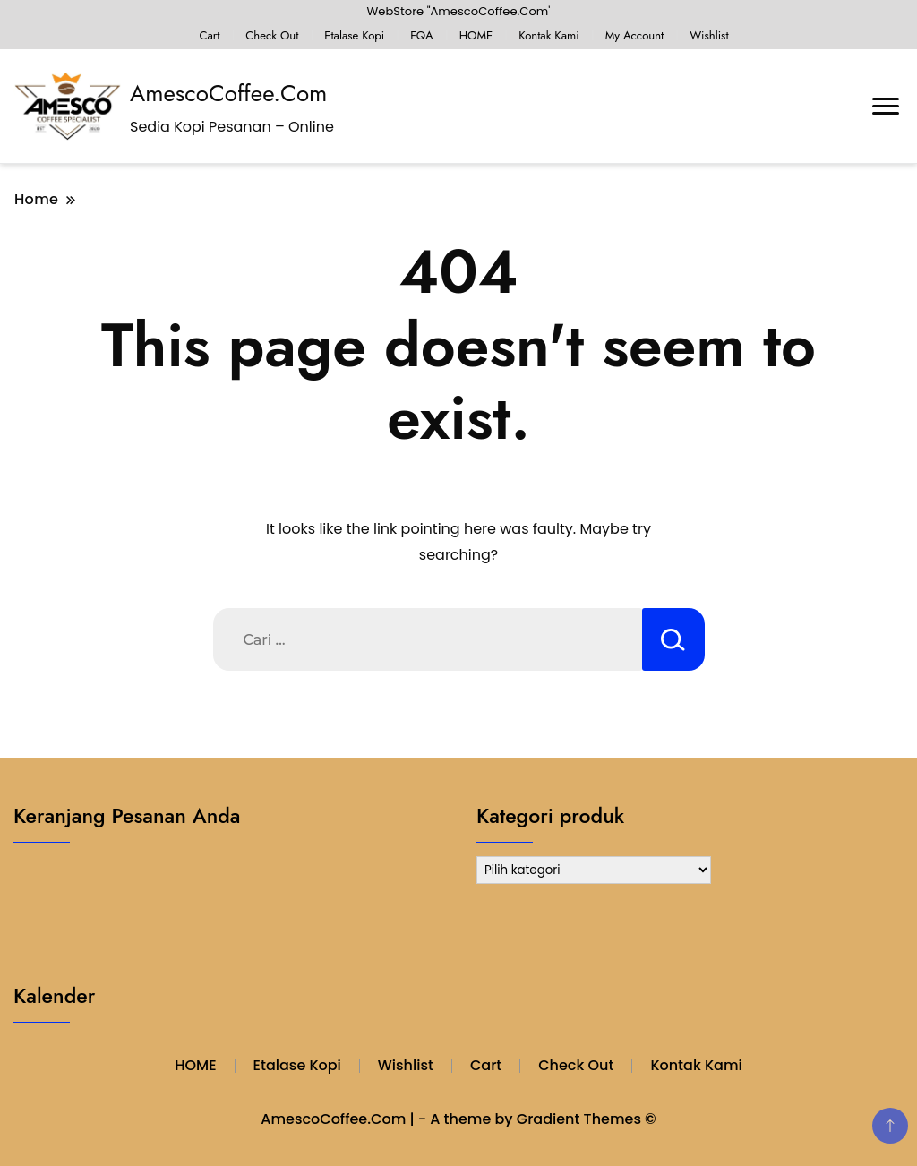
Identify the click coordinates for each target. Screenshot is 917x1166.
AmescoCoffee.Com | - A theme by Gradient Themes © (458, 1119)
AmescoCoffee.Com (228, 93)
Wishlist (709, 35)
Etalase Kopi (354, 35)
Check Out (271, 35)
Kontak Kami (548, 35)
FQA (421, 35)
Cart (209, 35)
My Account (634, 35)
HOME (476, 35)
